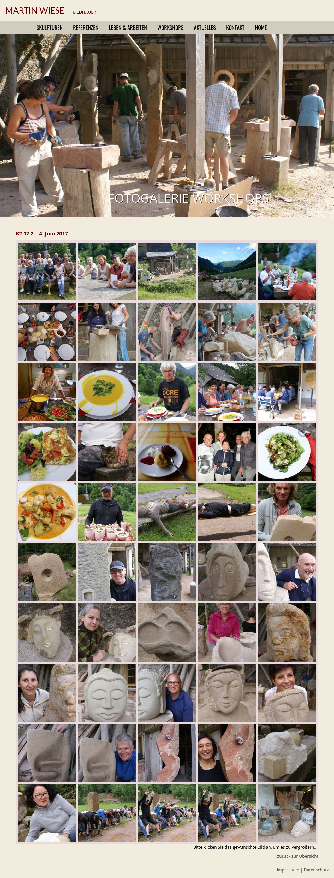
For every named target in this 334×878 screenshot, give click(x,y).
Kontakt (235, 27)
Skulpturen (50, 27)
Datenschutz (316, 870)
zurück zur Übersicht (297, 856)
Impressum (288, 870)
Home (261, 27)
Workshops (170, 27)
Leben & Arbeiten (128, 27)
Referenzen (85, 27)
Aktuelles (205, 27)
